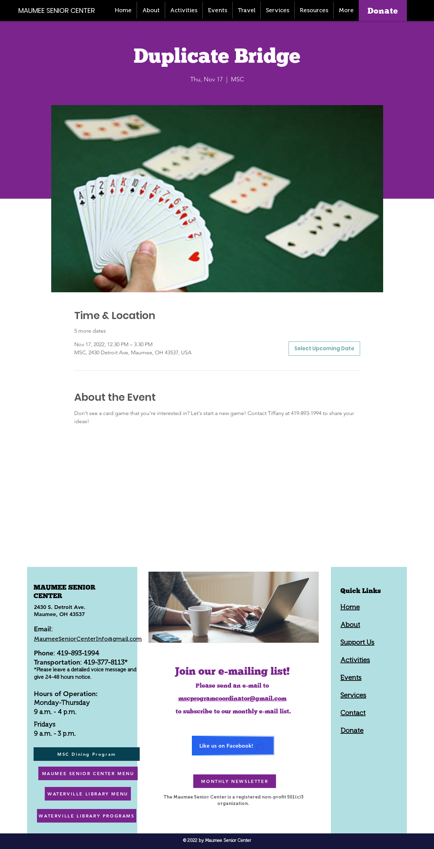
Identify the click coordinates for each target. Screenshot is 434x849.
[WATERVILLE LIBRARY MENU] (88, 794)
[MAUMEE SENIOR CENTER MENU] (88, 773)
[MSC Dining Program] (87, 754)
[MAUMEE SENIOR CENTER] (60, 10)
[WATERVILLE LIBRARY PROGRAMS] (86, 816)
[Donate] (383, 10)
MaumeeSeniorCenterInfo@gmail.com (88, 638)
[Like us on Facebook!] (233, 745)
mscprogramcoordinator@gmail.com (232, 698)
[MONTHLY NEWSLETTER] (234, 781)
